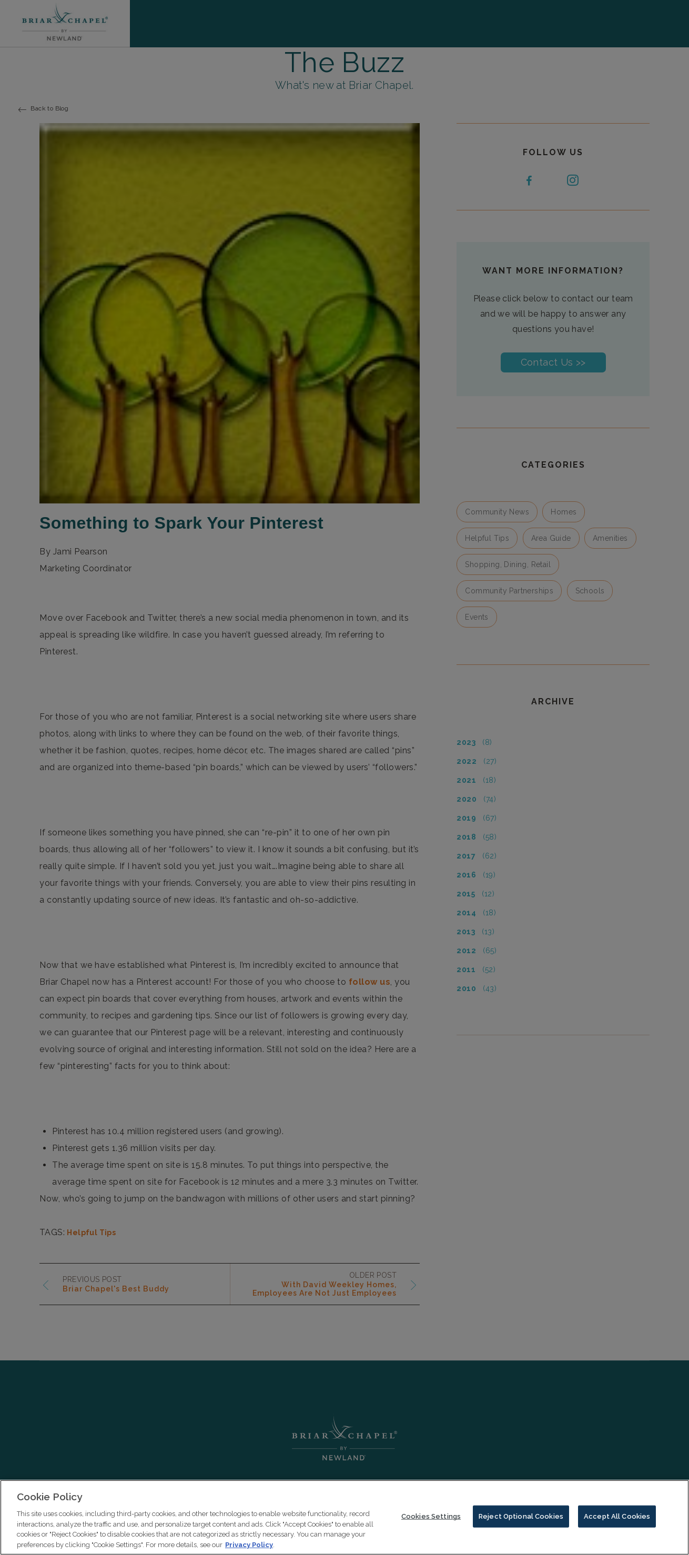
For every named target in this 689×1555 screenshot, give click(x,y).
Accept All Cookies (617, 1523)
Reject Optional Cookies (521, 1523)
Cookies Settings (431, 1523)
